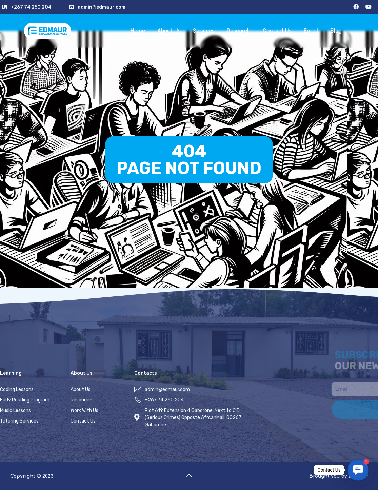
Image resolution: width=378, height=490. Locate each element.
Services (204, 30)
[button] (358, 470)
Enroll (311, 30)
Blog (336, 30)
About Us (169, 30)
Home (138, 30)
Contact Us (277, 30)
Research (239, 30)
